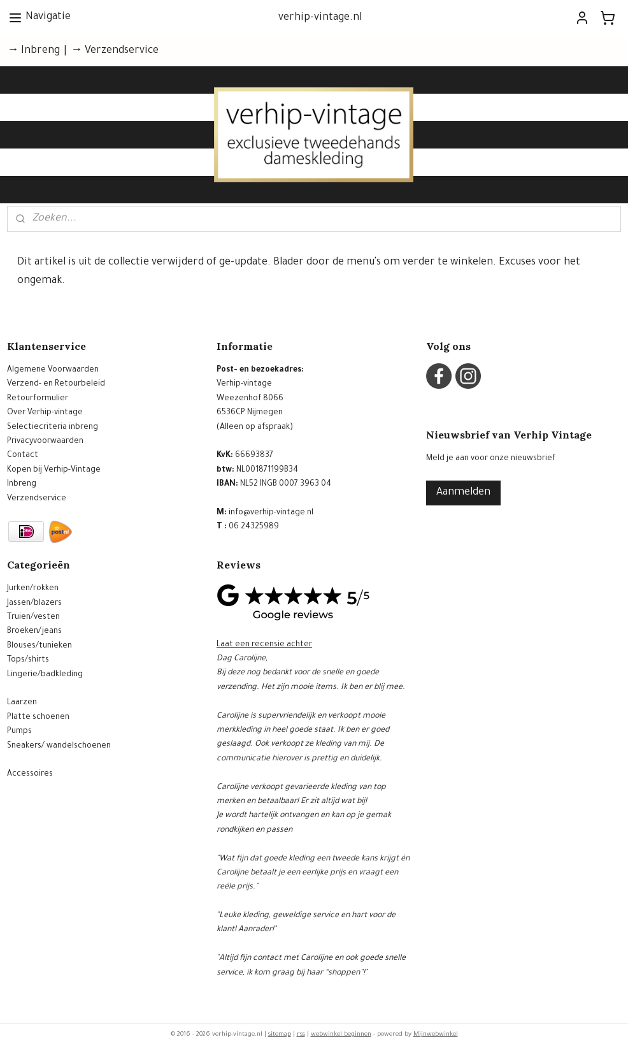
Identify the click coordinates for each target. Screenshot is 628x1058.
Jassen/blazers (34, 603)
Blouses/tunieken (39, 646)
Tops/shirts (28, 660)
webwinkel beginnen (341, 1034)
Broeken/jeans (34, 631)
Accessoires (30, 774)
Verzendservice (36, 499)
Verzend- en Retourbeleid (56, 384)
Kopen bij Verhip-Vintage (54, 470)
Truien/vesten (33, 617)
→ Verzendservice (115, 51)
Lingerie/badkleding (45, 674)
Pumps (19, 731)
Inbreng (21, 484)
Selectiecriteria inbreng (52, 427)
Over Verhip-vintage (45, 413)
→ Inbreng (33, 51)
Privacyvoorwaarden (45, 441)
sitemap (279, 1034)
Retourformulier (37, 399)
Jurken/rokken (33, 588)
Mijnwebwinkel (435, 1034)
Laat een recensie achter (264, 645)
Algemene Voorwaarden (53, 370)
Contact (22, 455)
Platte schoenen (38, 717)
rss (301, 1034)
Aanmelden (463, 492)
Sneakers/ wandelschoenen (59, 746)
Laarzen (22, 703)
